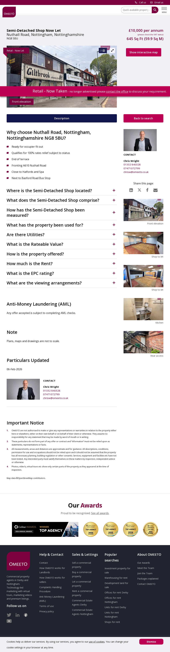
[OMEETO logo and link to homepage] (9, 12)
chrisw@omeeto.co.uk (55, 398)
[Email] (155, 189)
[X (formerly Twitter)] (139, 189)
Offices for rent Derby (116, 592)
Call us (142, 2)
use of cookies (97, 641)
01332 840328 (51, 390)
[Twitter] (9, 614)
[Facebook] (147, 189)
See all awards (100, 513)
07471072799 (51, 394)
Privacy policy (46, 611)
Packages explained (147, 578)
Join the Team (144, 573)
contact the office (117, 91)
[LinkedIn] (131, 189)
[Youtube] (9, 620)
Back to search (143, 118)
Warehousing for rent (116, 577)
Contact (43, 562)
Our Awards (143, 562)
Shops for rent (112, 622)
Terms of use (46, 606)
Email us (158, 2)
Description (61, 118)
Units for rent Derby (115, 607)
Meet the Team (145, 568)
